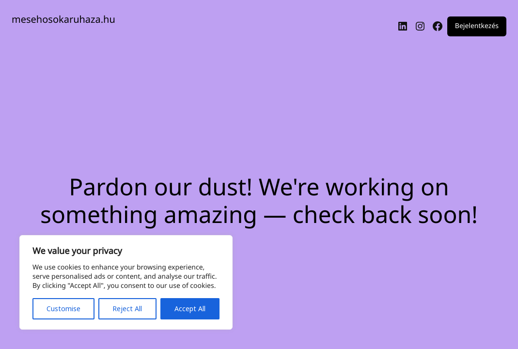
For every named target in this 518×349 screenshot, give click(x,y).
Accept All (189, 308)
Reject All (127, 308)
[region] (126, 282)
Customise (63, 308)
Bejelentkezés (477, 26)
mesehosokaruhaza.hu (63, 19)
